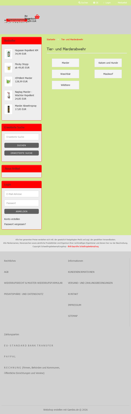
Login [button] (107, 2)
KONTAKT (73, 294)
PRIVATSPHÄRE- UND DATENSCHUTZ (23, 294)
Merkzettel (121, 2)
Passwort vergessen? (15, 224)
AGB (6, 271)
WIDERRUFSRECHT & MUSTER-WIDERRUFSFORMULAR (33, 282)
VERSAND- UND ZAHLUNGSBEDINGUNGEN (90, 282)
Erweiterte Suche (22, 153)
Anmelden (21, 211)
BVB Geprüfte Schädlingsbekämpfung (83, 246)
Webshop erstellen (53, 409)
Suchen (21, 145)
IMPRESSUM (74, 305)
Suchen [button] (83, 2)
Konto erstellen (12, 219)
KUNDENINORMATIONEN (81, 271)
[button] (96, 2)
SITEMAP (73, 315)
